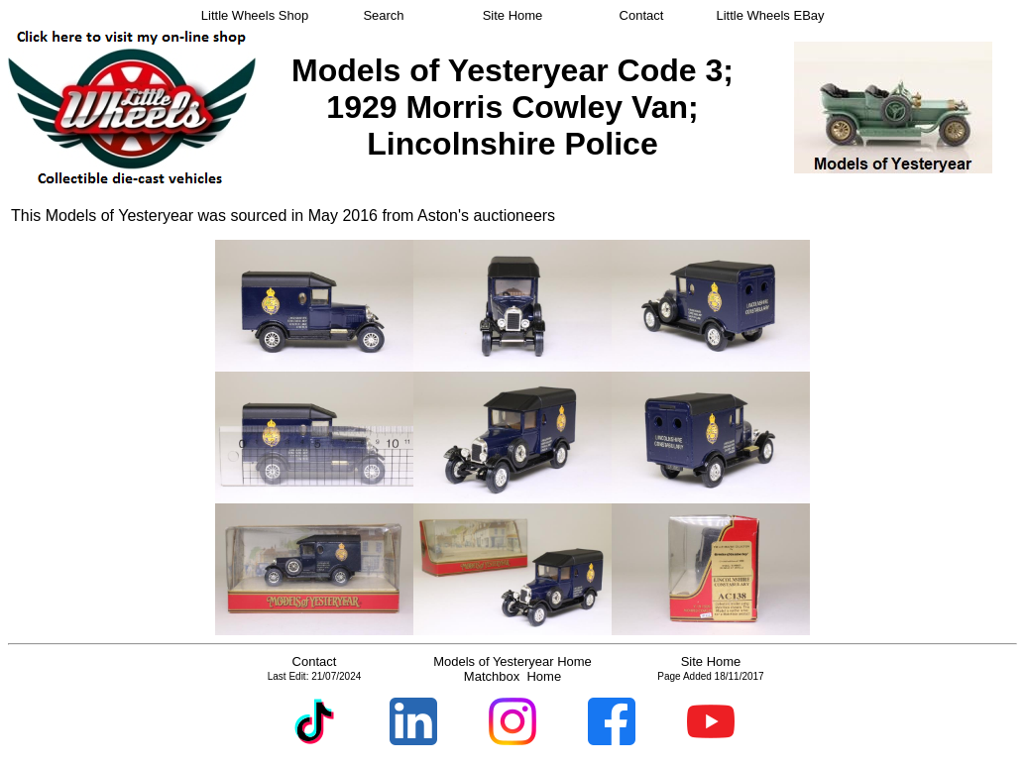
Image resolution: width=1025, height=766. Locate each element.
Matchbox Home (512, 676)
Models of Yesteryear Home (512, 661)
